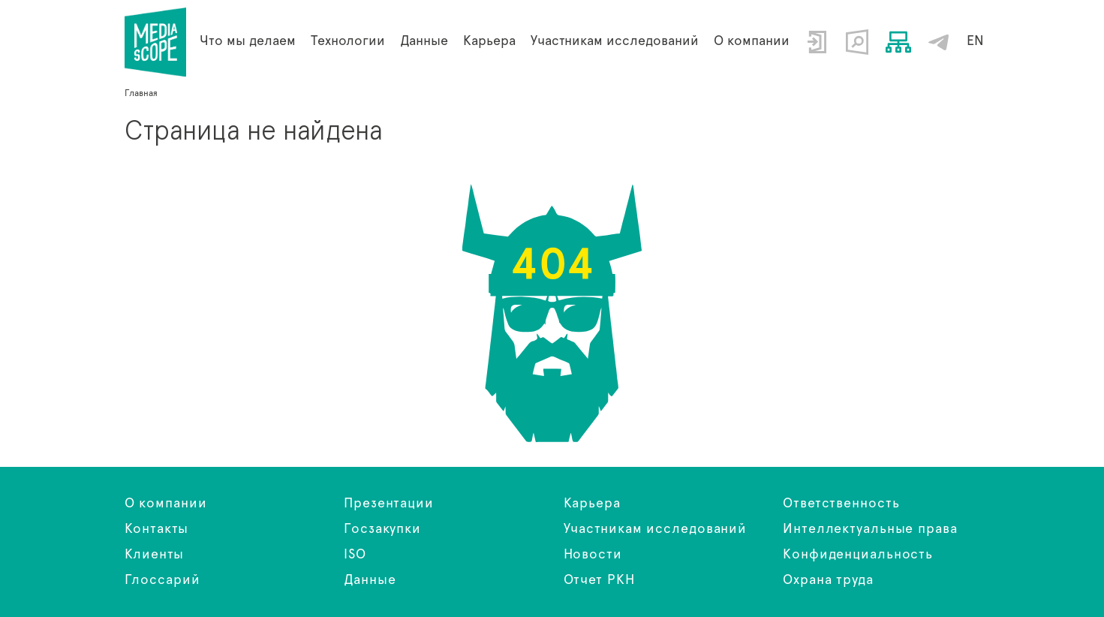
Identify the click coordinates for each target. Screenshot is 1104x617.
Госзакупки (382, 529)
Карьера (489, 41)
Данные (370, 580)
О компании (752, 41)
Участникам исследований (615, 41)
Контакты (156, 529)
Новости (593, 554)
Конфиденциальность (858, 554)
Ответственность (841, 503)
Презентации (389, 503)
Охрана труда (828, 580)
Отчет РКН (599, 580)
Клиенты (154, 554)
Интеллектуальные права (870, 529)
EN (975, 41)
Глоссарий (162, 580)
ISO (355, 554)
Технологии (348, 41)
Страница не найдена (156, 42)
